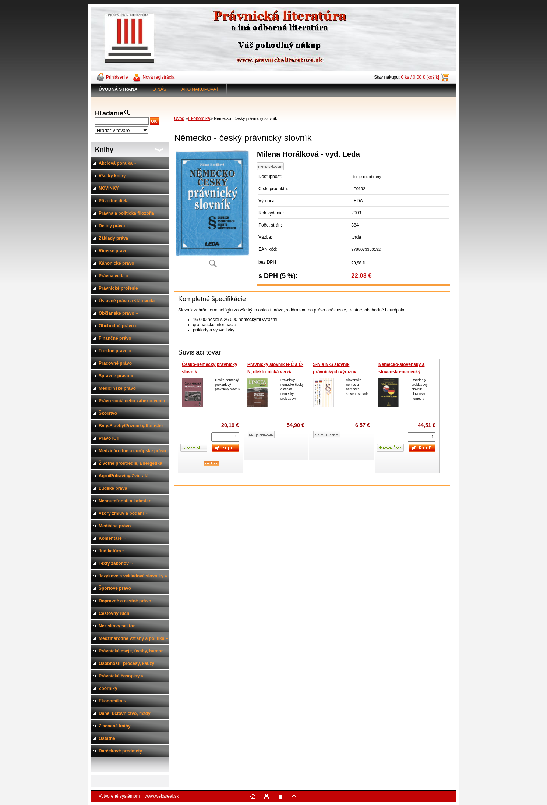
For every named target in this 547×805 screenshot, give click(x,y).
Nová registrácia (158, 77)
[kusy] (225, 437)
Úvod (179, 118)
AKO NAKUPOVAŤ (200, 89)
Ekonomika (199, 118)
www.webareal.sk (162, 796)
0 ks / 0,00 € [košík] (420, 77)
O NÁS (159, 89)
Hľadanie (109, 113)
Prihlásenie (117, 77)
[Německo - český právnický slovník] (212, 211)
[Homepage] (118, 89)
